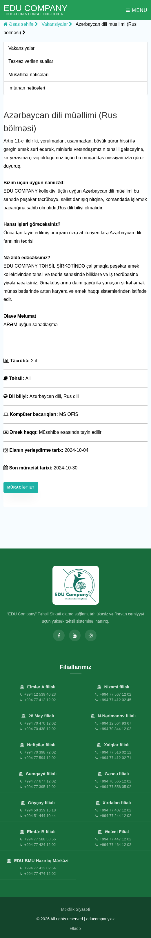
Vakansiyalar (57, 24)
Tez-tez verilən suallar (30, 61)
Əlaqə (75, 928)
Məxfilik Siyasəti (75, 909)
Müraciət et (20, 487)
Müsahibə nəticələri (28, 74)
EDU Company (35, 10)
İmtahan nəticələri (26, 87)
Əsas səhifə (20, 24)
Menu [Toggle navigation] (137, 10)
